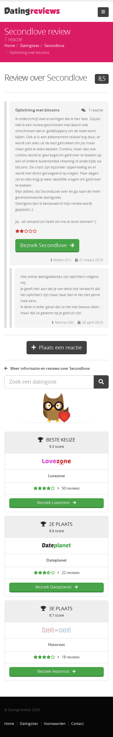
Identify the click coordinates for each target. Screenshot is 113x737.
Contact (77, 724)
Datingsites (29, 724)
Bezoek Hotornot (56, 671)
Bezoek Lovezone (56, 502)
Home (9, 724)
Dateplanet (56, 560)
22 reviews (71, 573)
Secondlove (67, 78)
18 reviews (71, 657)
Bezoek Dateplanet (56, 587)
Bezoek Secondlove (47, 245)
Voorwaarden (54, 724)
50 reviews (71, 488)
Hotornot (56, 645)
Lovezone (56, 476)
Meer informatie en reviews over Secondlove (47, 368)
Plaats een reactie (56, 347)
